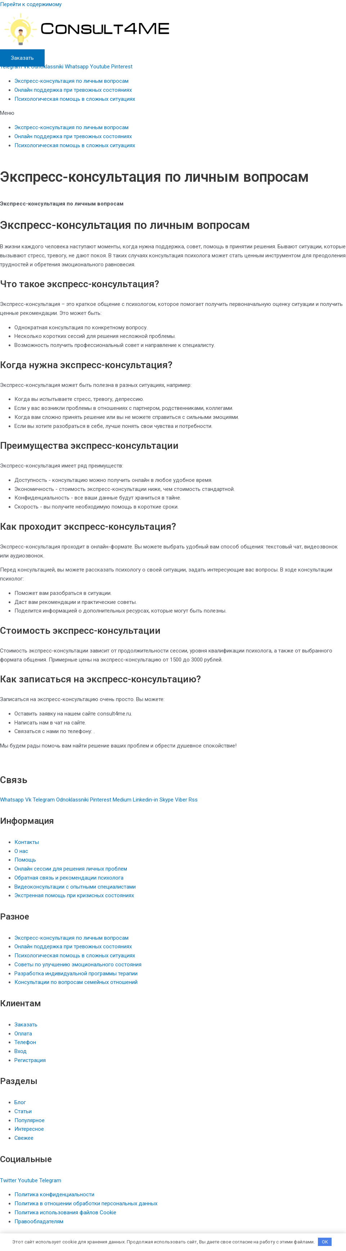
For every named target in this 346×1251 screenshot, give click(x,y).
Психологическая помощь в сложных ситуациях (74, 99)
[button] (173, 113)
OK (325, 1242)
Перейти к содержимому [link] (31, 4)
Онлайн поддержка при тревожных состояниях (73, 90)
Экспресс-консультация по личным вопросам (71, 81)
